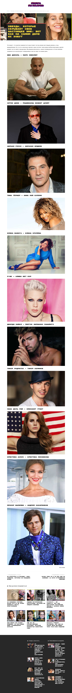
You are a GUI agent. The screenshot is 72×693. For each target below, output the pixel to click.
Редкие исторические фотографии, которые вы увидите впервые (36, 603)
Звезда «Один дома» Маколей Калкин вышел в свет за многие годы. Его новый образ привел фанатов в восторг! (60, 650)
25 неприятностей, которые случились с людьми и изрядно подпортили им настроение (39, 649)
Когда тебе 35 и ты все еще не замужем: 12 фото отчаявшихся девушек (53, 578)
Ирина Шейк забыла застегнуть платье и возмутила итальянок (39, 661)
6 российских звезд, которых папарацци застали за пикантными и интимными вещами (39, 682)
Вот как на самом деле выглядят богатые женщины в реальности (39, 671)
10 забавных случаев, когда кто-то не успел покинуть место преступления (15, 604)
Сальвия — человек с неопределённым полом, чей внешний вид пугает (60, 680)
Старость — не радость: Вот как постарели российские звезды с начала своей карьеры (55, 605)
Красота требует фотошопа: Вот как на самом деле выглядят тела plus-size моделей (55, 624)
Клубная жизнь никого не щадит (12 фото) (60, 671)
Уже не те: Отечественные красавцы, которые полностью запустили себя (34, 625)
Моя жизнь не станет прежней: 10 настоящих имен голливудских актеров (15, 624)
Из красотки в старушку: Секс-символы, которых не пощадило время (18, 578)
